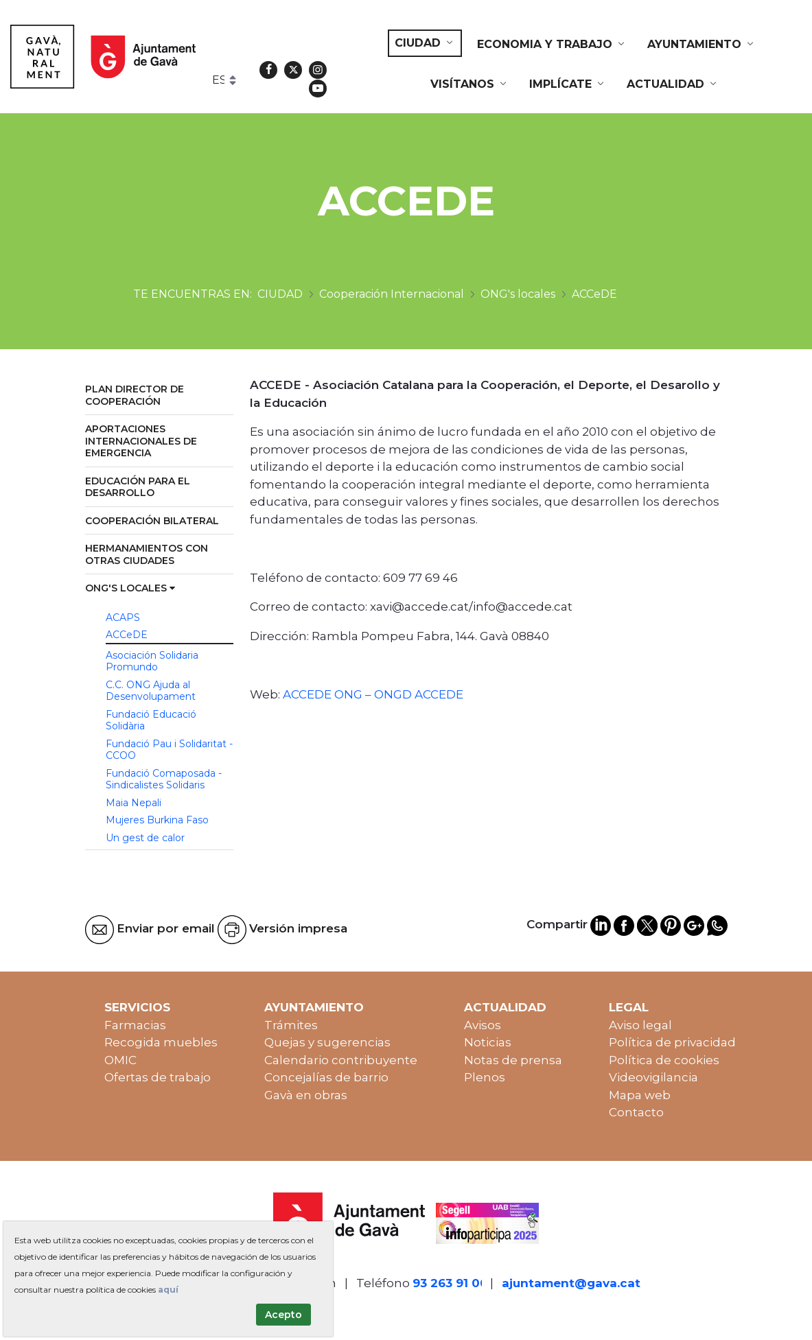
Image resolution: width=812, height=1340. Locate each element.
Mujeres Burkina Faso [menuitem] (157, 820)
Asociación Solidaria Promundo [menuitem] (152, 661)
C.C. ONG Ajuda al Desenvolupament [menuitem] (151, 691)
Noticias (487, 1042)
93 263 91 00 (450, 1283)
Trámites (291, 1025)
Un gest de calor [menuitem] (145, 838)
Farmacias (135, 1025)
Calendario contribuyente (340, 1060)
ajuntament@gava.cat (571, 1283)
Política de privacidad (672, 1042)
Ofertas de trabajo (157, 1077)
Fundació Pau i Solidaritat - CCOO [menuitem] (169, 750)
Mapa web (640, 1095)
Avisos (482, 1025)
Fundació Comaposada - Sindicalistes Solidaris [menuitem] (164, 779)
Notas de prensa (513, 1060)
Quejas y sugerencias (327, 1042)
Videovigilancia (653, 1077)
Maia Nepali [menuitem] (133, 803)
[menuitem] (425, 43)
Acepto (283, 1314)
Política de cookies (664, 1060)
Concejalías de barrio (326, 1077)
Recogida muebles (161, 1042)
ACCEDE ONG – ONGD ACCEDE (373, 694)
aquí (168, 1289)
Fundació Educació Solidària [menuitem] (151, 720)
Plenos (484, 1077)
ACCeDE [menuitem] (127, 634)
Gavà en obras (305, 1095)
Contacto (636, 1112)
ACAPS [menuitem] (123, 617)
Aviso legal (640, 1025)
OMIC (120, 1060)
